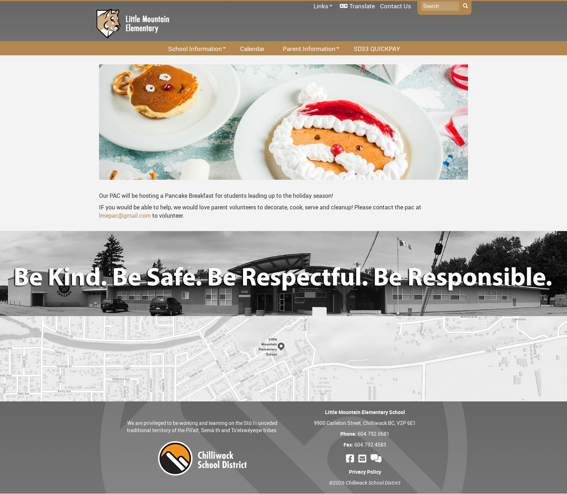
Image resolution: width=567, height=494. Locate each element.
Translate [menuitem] (362, 6)
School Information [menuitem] (192, 49)
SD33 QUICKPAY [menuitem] (377, 48)
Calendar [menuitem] (252, 48)
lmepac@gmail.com (125, 216)
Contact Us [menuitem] (395, 6)
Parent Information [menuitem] (306, 49)
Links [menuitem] (322, 6)
